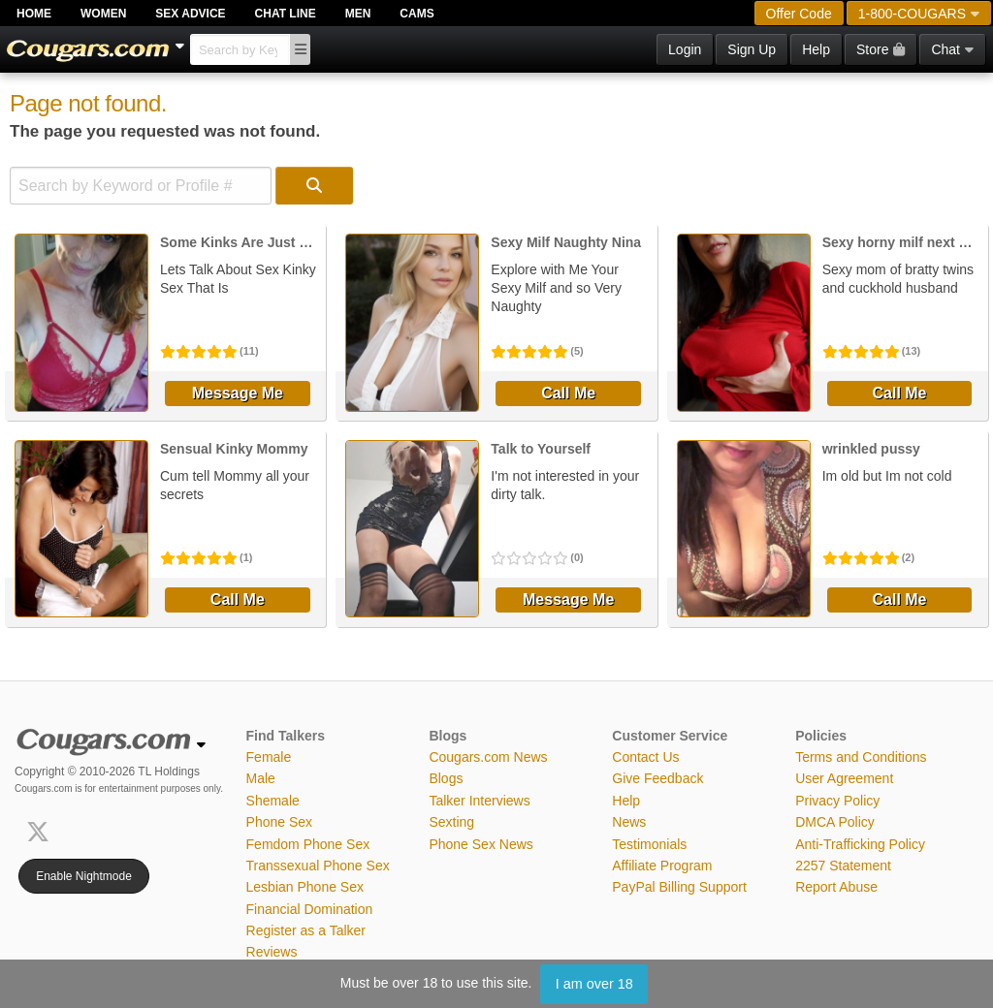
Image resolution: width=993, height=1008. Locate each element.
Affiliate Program (662, 865)
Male (260, 778)
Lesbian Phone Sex (305, 887)
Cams (416, 13)
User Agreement (844, 778)
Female (269, 757)
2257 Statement (843, 865)
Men (358, 13)
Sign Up (751, 49)
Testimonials (649, 844)
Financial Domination (309, 909)
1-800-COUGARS (918, 13)
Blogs (446, 778)
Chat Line (285, 13)
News (629, 822)
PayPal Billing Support (679, 887)
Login (684, 49)
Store (880, 49)
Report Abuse (836, 887)
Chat (952, 49)
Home (33, 13)
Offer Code (799, 13)
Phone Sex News (480, 844)
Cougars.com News (488, 757)
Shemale (273, 800)
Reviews (272, 952)
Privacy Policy (837, 800)
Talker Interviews (479, 800)
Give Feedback (657, 778)
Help (816, 49)
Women (103, 13)
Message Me (237, 393)
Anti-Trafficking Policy (860, 844)
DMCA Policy (835, 822)
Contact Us (645, 757)
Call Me (568, 393)
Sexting (451, 822)
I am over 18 (594, 984)
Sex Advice (190, 13)
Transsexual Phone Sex (318, 865)
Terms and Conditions (860, 757)
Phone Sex (279, 822)
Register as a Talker (306, 930)
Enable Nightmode (84, 876)
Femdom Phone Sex (308, 844)
